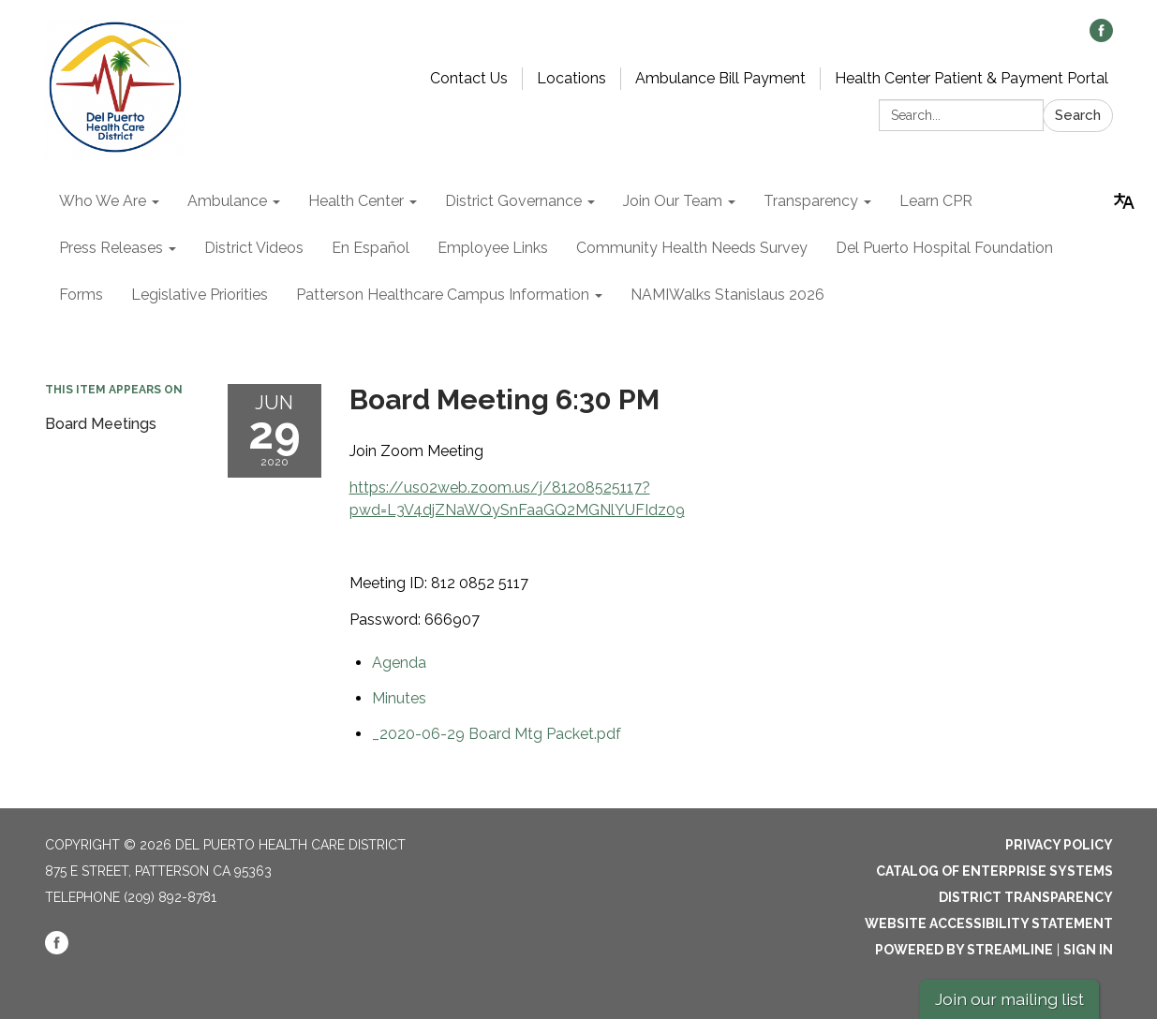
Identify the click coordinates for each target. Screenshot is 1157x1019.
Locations (571, 78)
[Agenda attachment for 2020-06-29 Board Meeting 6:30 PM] (399, 663)
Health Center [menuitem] (356, 201)
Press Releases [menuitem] (111, 248)
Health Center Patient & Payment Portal (971, 78)
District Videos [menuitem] (254, 248)
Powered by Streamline (964, 949)
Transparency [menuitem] (811, 201)
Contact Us (469, 78)
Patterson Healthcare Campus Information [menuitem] (442, 294)
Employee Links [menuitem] (493, 248)
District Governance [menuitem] (513, 201)
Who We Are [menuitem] (102, 201)
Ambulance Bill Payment (720, 78)
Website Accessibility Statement (989, 923)
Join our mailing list (1009, 999)
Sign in (1088, 949)
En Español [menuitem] (370, 248)
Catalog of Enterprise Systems (994, 871)
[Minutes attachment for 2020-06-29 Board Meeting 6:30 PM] (399, 698)
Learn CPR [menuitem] (935, 201)
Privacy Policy (1059, 844)
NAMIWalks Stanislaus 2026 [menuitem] (727, 294)
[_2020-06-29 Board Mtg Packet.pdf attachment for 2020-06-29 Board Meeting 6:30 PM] (496, 734)
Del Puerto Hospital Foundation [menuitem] (944, 248)
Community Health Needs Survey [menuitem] (692, 248)
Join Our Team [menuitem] (672, 201)
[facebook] (1101, 37)
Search (1078, 115)
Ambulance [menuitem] (227, 201)
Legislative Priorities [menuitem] (199, 294)
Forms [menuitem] (81, 294)
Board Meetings (100, 424)
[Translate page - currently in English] (1124, 201)
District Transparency (1026, 897)
